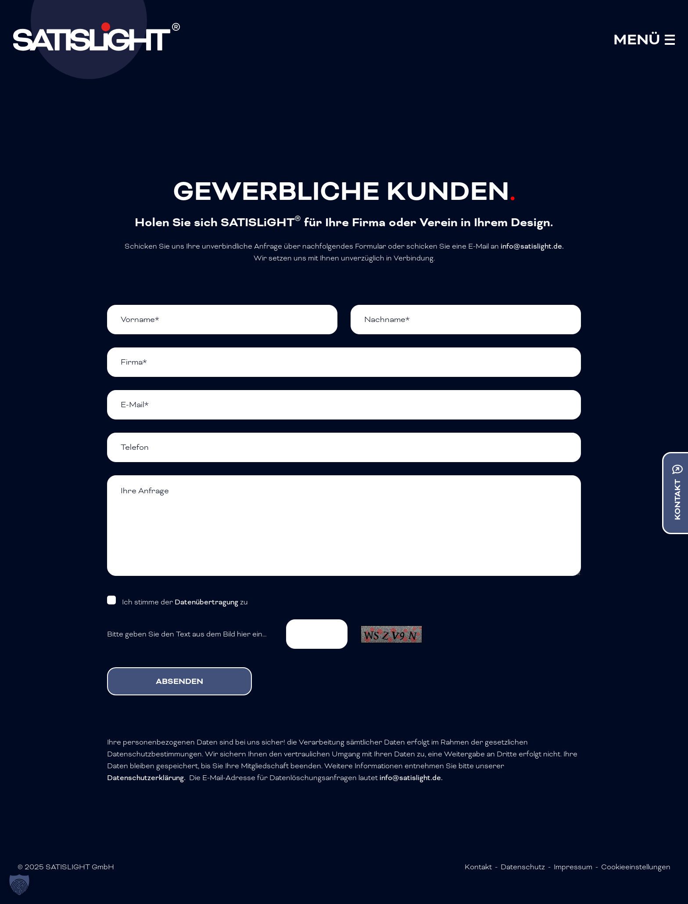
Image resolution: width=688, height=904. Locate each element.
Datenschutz (523, 866)
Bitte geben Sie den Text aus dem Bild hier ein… (187, 634)
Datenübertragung (206, 602)
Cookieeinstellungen (635, 866)
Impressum (573, 866)
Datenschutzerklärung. (146, 777)
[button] (19, 884)
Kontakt (478, 866)
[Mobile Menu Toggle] (644, 39)
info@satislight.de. (532, 246)
